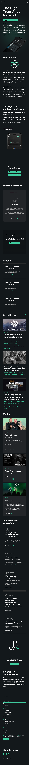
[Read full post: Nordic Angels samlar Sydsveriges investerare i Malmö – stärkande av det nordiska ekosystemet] (14, 357)
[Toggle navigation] (27, 2)
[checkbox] (14, 719)
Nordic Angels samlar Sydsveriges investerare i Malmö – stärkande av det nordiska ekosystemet (14, 368)
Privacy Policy (19, 735)
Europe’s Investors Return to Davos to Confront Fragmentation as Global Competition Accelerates (14, 336)
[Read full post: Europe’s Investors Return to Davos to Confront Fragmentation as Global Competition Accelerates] (14, 325)
